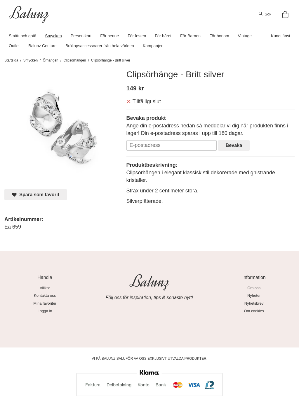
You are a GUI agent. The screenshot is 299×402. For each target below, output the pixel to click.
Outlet (14, 45)
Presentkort (81, 36)
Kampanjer (153, 45)
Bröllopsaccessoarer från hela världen (99, 45)
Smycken (53, 36)
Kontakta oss (45, 295)
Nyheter (254, 295)
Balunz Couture (42, 45)
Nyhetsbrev (254, 303)
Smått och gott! (22, 36)
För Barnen (190, 36)
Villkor (45, 288)
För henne (109, 36)
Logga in (45, 311)
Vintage (245, 36)
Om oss (253, 288)
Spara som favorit (35, 194)
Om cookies (254, 311)
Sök (265, 14)
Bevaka (234, 145)
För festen (137, 36)
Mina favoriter (44, 303)
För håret (163, 36)
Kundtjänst (280, 36)
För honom (219, 36)
